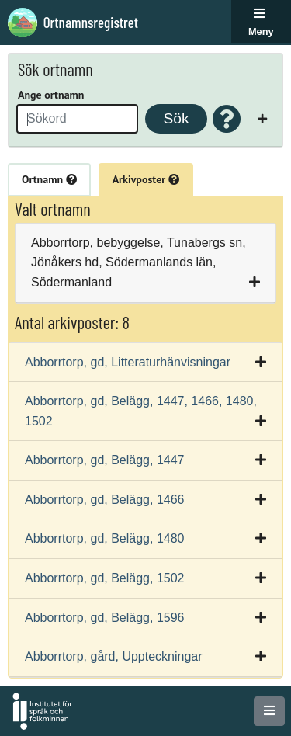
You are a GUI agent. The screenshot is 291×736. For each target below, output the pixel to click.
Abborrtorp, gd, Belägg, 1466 (104, 499)
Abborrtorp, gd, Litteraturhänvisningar (127, 362)
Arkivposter (146, 179)
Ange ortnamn (51, 95)
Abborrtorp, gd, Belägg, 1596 (104, 617)
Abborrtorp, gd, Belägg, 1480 (104, 538)
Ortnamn (49, 179)
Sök (176, 118)
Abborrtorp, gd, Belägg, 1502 (104, 578)
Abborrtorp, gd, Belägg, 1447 (104, 460)
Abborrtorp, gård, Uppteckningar (114, 656)
